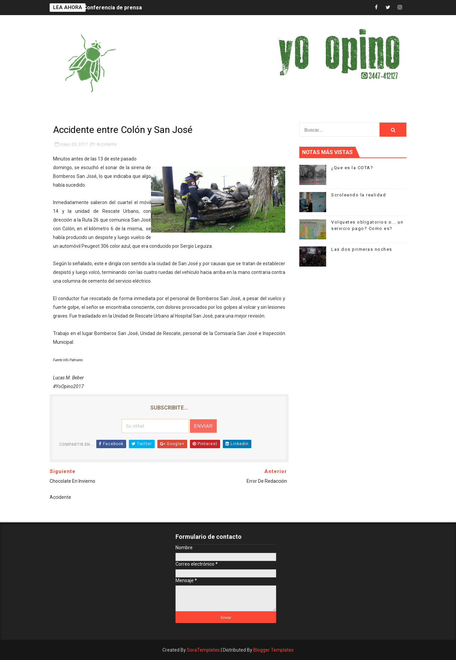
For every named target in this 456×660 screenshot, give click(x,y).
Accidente (106, 144)
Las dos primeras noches (361, 249)
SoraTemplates (203, 650)
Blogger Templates (273, 650)
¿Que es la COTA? (352, 167)
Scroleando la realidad (358, 194)
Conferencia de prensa (112, 7)
